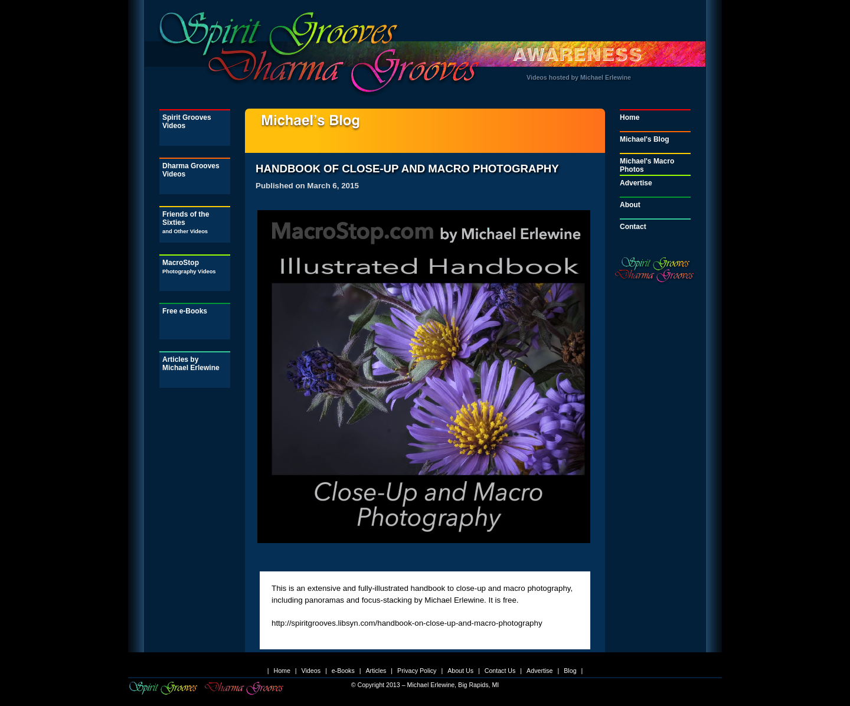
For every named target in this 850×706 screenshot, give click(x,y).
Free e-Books (184, 311)
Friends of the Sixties (185, 222)
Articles (375, 670)
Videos (311, 670)
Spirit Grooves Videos (186, 121)
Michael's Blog (644, 139)
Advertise (636, 183)
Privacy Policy (416, 670)
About (630, 205)
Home (629, 117)
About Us (460, 670)
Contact (633, 227)
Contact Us (500, 670)
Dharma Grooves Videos (191, 170)
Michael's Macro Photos (647, 165)
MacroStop (189, 266)
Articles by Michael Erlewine (191, 363)
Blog (570, 670)
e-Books (343, 670)
